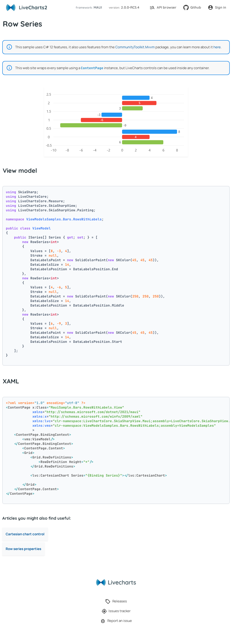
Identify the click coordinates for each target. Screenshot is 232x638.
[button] (88, 7)
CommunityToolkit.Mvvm (135, 47)
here (217, 47)
